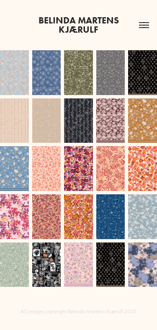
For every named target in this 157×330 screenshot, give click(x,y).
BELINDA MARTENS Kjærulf (80, 25)
